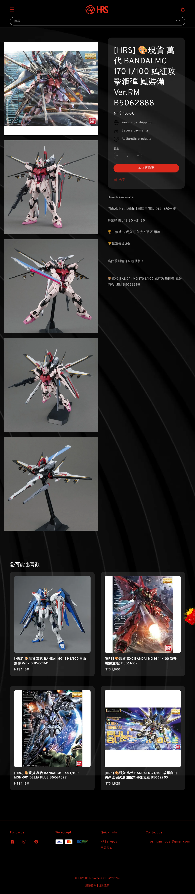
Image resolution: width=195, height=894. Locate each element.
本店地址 (106, 847)
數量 (116, 148)
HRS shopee (109, 842)
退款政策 (104, 885)
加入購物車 (146, 168)
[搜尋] (178, 21)
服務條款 (90, 885)
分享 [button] (119, 180)
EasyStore (113, 878)
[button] (12, 9)
